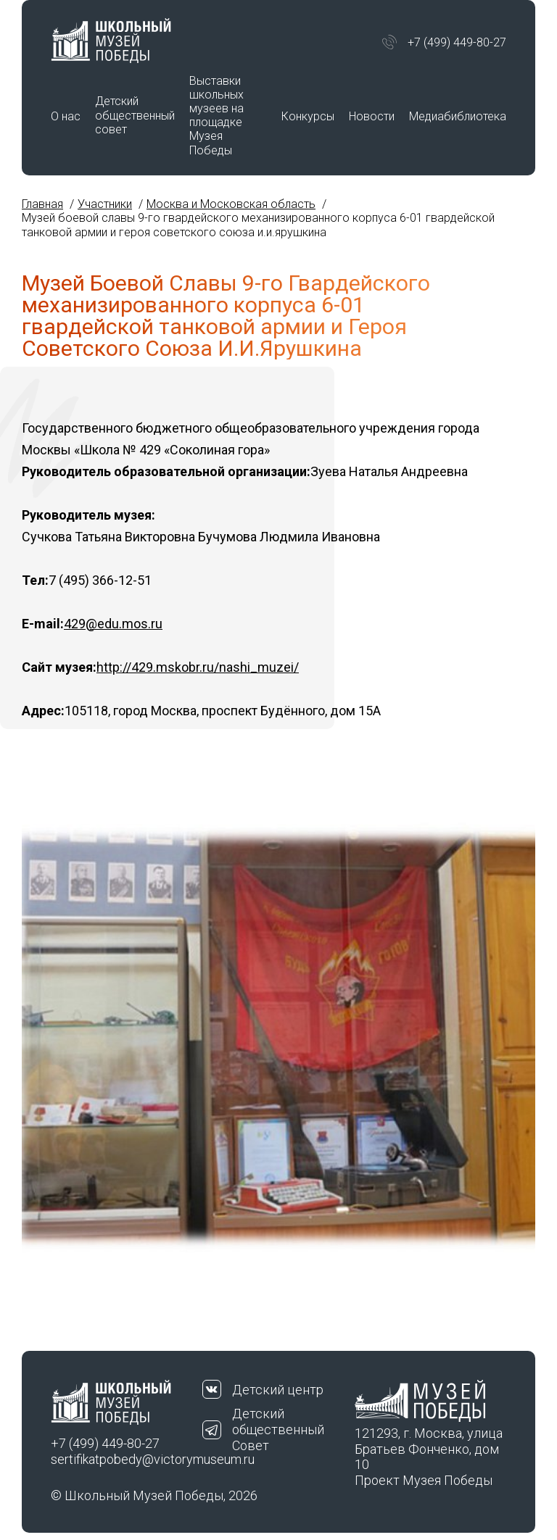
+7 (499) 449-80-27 (457, 42)
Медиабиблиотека (457, 116)
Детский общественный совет (135, 115)
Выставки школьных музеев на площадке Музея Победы (216, 115)
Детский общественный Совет (278, 1429)
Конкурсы (307, 116)
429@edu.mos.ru (113, 623)
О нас (66, 116)
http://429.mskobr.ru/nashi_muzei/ (197, 667)
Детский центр (277, 1389)
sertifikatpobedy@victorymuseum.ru (126, 1459)
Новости (372, 116)
